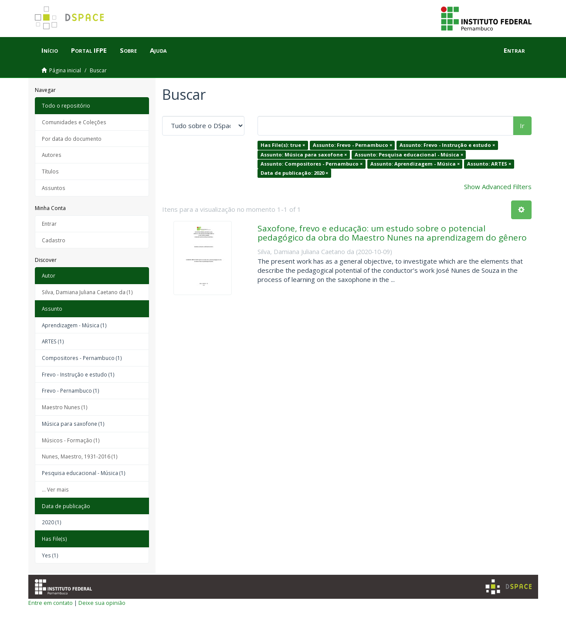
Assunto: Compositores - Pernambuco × (312, 163)
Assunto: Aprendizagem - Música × (415, 163)
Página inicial (65, 70)
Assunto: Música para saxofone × (304, 154)
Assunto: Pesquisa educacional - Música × (409, 154)
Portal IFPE (89, 50)
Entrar (49, 223)
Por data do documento (72, 138)
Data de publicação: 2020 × (294, 173)
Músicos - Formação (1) (71, 440)
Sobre (128, 50)
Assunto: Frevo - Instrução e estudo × (447, 145)
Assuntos (53, 187)
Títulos (50, 171)
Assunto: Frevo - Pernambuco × (352, 145)
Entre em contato (50, 603)
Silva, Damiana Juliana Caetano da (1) (87, 291)
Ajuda (158, 50)
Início (49, 50)
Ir (522, 125)
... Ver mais (55, 489)
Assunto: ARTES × (489, 163)
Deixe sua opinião (101, 603)
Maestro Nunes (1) (65, 407)
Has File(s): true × (283, 145)
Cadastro (53, 240)
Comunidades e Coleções (74, 122)
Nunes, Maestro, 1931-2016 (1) (80, 456)
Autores (51, 154)
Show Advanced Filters (498, 186)
